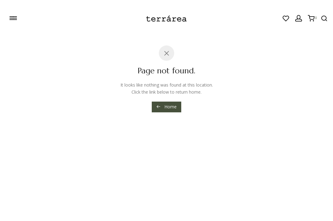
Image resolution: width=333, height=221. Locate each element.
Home (166, 107)
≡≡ (12, 17)
